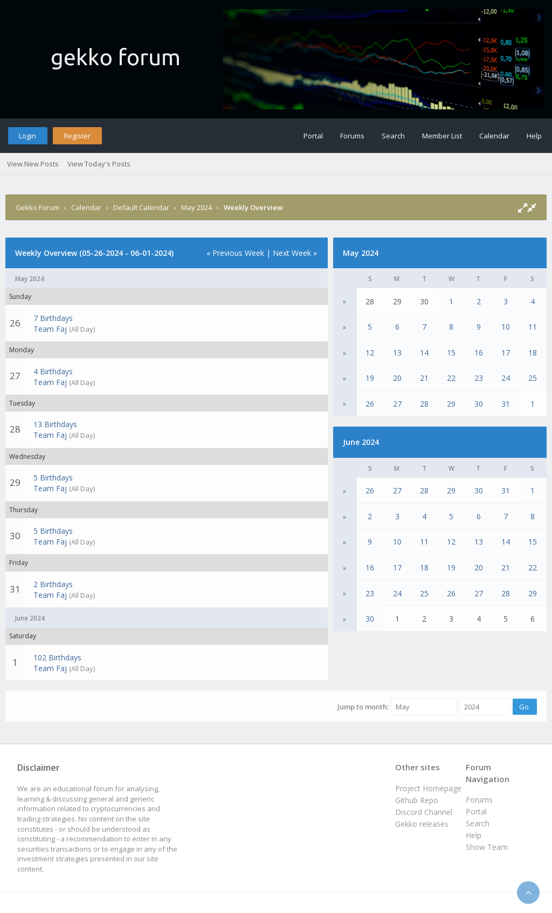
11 (532, 327)
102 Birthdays (57, 657)
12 (369, 352)
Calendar (494, 136)
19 (369, 378)
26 (369, 404)
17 (505, 352)
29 (451, 404)
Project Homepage (428, 788)
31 (505, 404)
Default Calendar (141, 207)
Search (393, 136)
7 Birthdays (53, 318)
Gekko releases (421, 824)
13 (397, 352)
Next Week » (295, 253)
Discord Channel (423, 812)
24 (505, 378)
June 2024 (361, 442)
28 (424, 404)
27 (397, 404)
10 (505, 327)
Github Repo (416, 800)
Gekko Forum (37, 207)
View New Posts (33, 164)
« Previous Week (235, 253)
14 (424, 352)
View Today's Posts (98, 164)
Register (77, 136)
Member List (442, 136)
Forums (352, 136)
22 (451, 378)
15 (451, 352)
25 (532, 378)
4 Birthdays (53, 371)
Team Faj (50, 329)
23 (478, 378)
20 (397, 378)
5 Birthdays (53, 477)
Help (534, 136)
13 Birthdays (55, 424)
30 (478, 404)
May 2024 (196, 207)
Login (27, 136)
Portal (313, 136)
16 (478, 352)
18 (532, 352)
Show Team (487, 847)
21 (424, 378)
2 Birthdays (53, 584)
